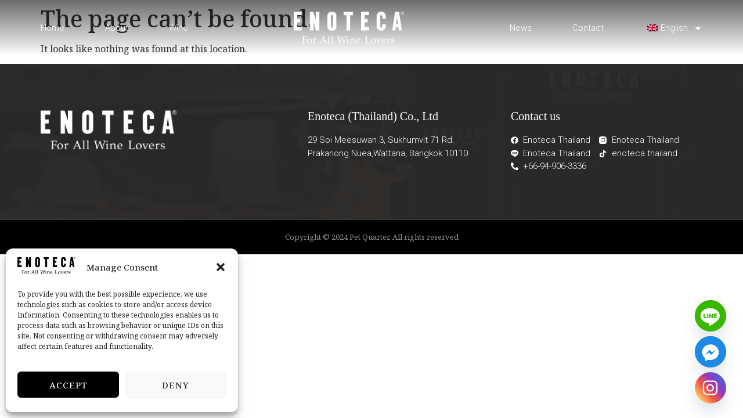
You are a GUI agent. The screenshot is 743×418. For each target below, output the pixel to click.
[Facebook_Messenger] (710, 351)
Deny (175, 385)
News (521, 28)
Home (52, 28)
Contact (588, 28)
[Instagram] (710, 387)
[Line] (710, 315)
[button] (220, 267)
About (116, 28)
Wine (178, 28)
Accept (68, 385)
